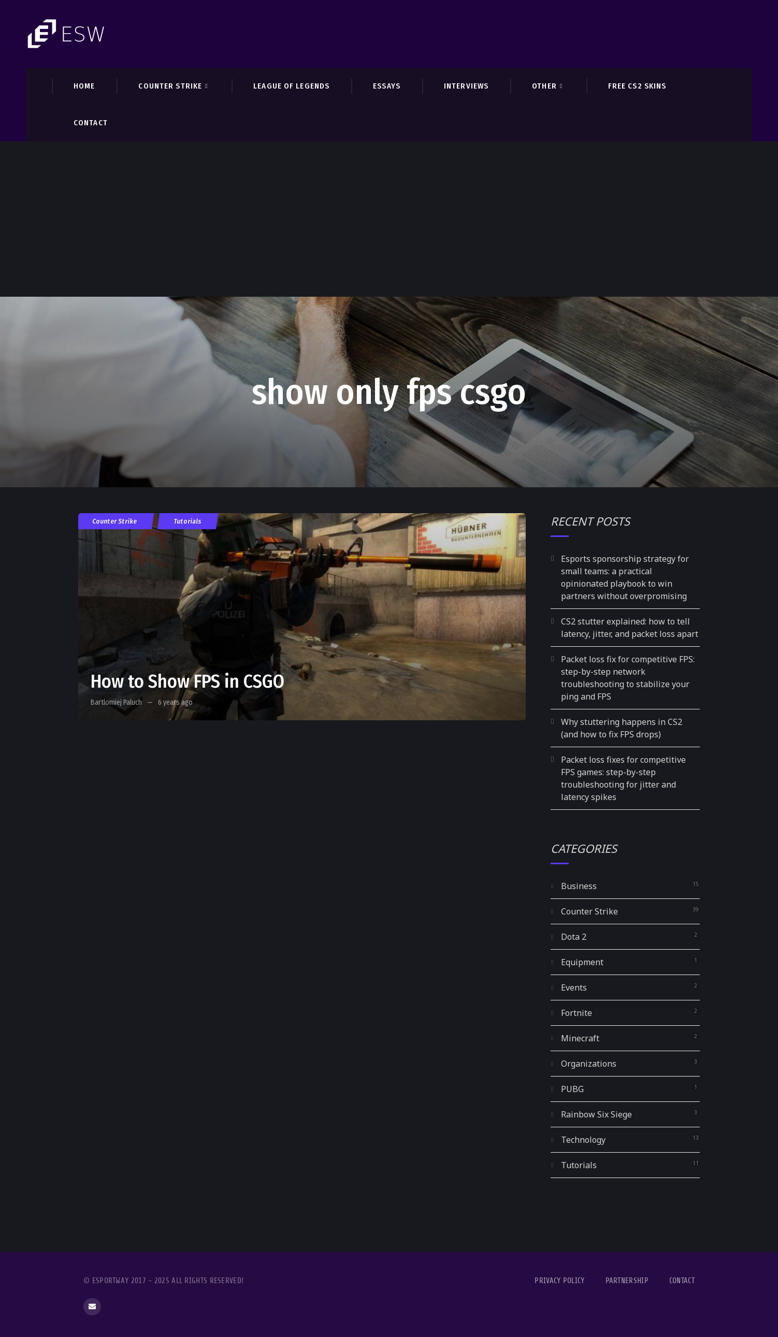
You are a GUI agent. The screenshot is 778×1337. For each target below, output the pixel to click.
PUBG (572, 1089)
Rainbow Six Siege (596, 1114)
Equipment (582, 962)
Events (574, 987)
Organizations (588, 1063)
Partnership (627, 1280)
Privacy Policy (559, 1280)
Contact (682, 1280)
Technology (583, 1139)
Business (579, 886)
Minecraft (580, 1038)
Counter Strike (115, 521)
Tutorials (188, 521)
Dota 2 (573, 936)
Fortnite (576, 1013)
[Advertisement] (389, 219)
